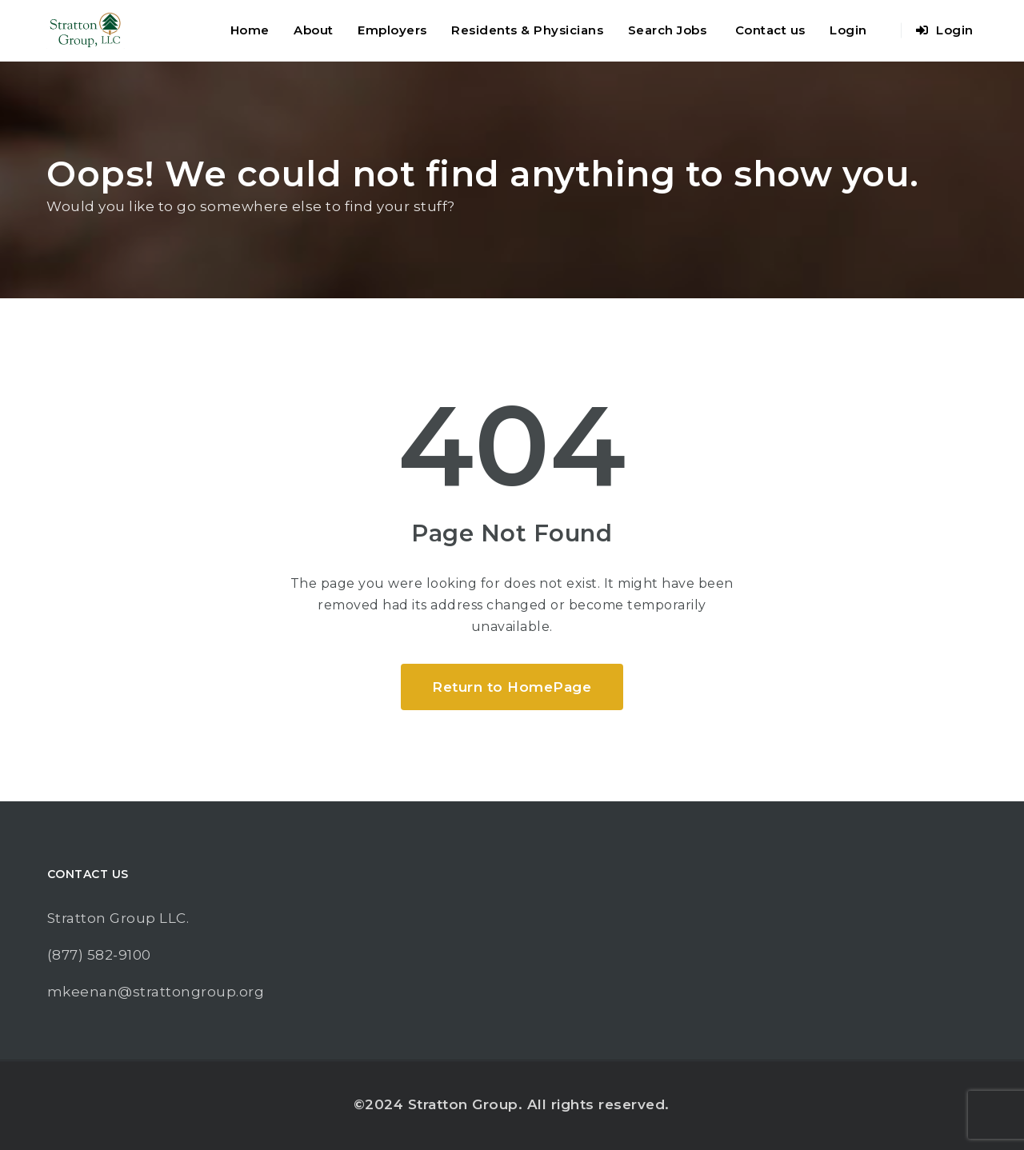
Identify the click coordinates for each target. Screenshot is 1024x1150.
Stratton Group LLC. (118, 918)
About (314, 30)
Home (250, 30)
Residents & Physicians (527, 30)
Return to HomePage (511, 687)
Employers (392, 30)
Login (848, 30)
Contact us (770, 30)
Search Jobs (667, 30)
